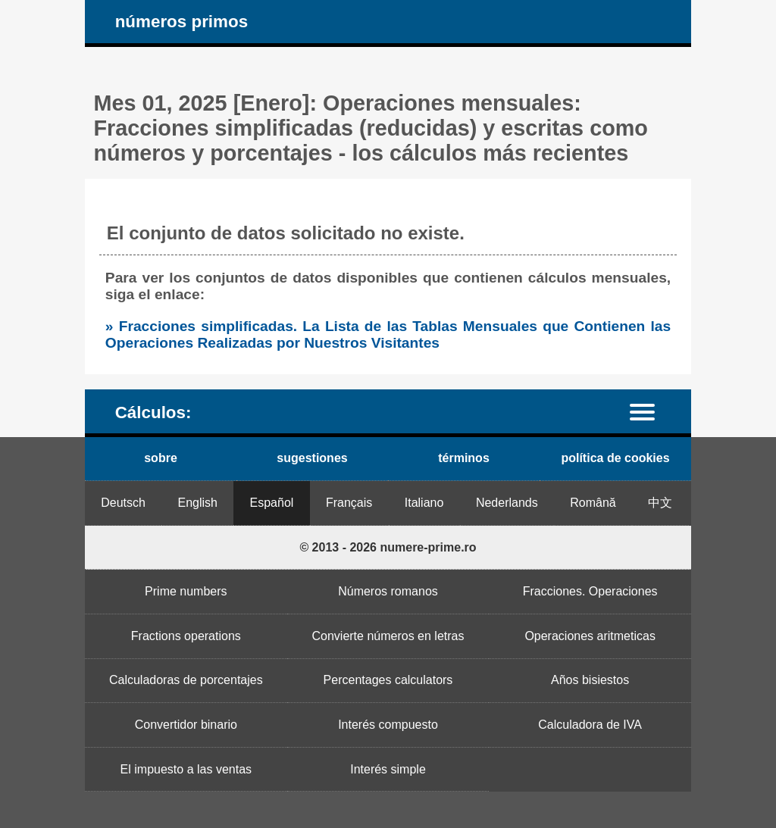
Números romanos (388, 591)
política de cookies (615, 457)
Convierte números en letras (387, 636)
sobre (160, 457)
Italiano (424, 502)
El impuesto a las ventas (186, 769)
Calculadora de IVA (590, 724)
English (197, 502)
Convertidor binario (186, 724)
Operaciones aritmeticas (590, 636)
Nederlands (507, 502)
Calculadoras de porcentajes (186, 679)
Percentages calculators (388, 679)
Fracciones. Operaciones (590, 591)
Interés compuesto (388, 724)
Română (592, 502)
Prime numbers (186, 591)
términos (464, 457)
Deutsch (123, 502)
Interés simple (388, 769)
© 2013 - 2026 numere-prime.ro (387, 547)
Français (349, 502)
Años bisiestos (590, 679)
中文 (660, 502)
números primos (181, 21)
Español (272, 502)
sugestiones (312, 457)
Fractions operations (186, 636)
